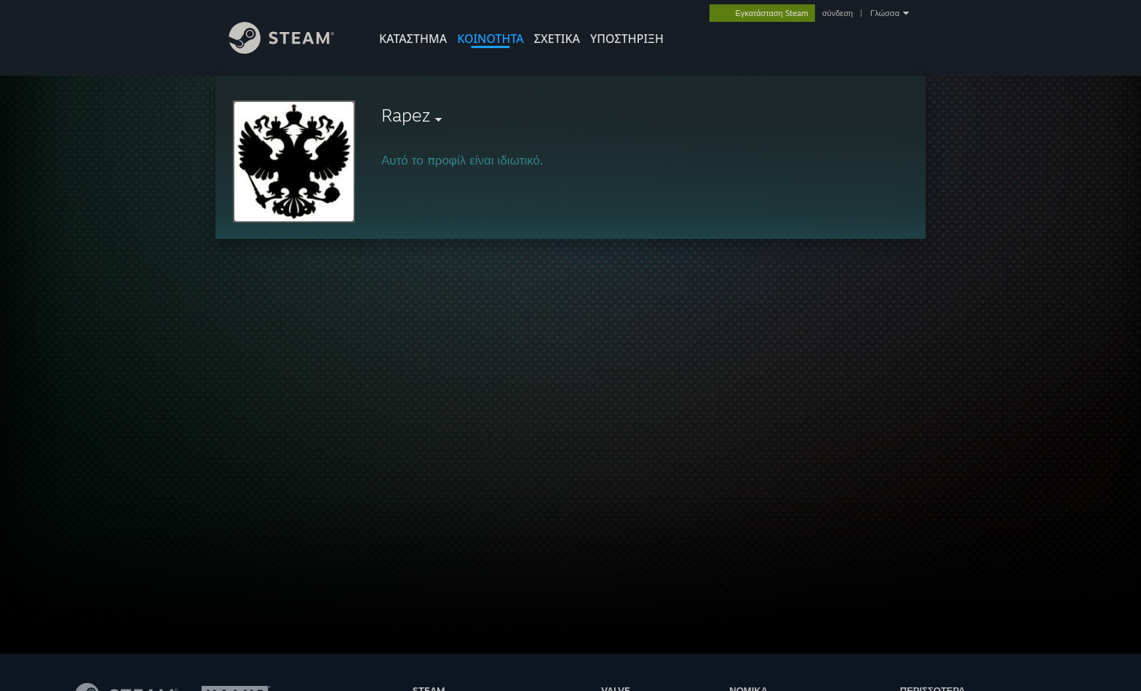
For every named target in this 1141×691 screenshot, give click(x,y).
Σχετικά (557, 39)
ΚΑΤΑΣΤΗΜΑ (413, 39)
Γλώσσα (884, 13)
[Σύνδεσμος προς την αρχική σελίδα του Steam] (292, 50)
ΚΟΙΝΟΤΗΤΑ (490, 39)
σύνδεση (837, 13)
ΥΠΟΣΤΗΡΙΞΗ (627, 39)
